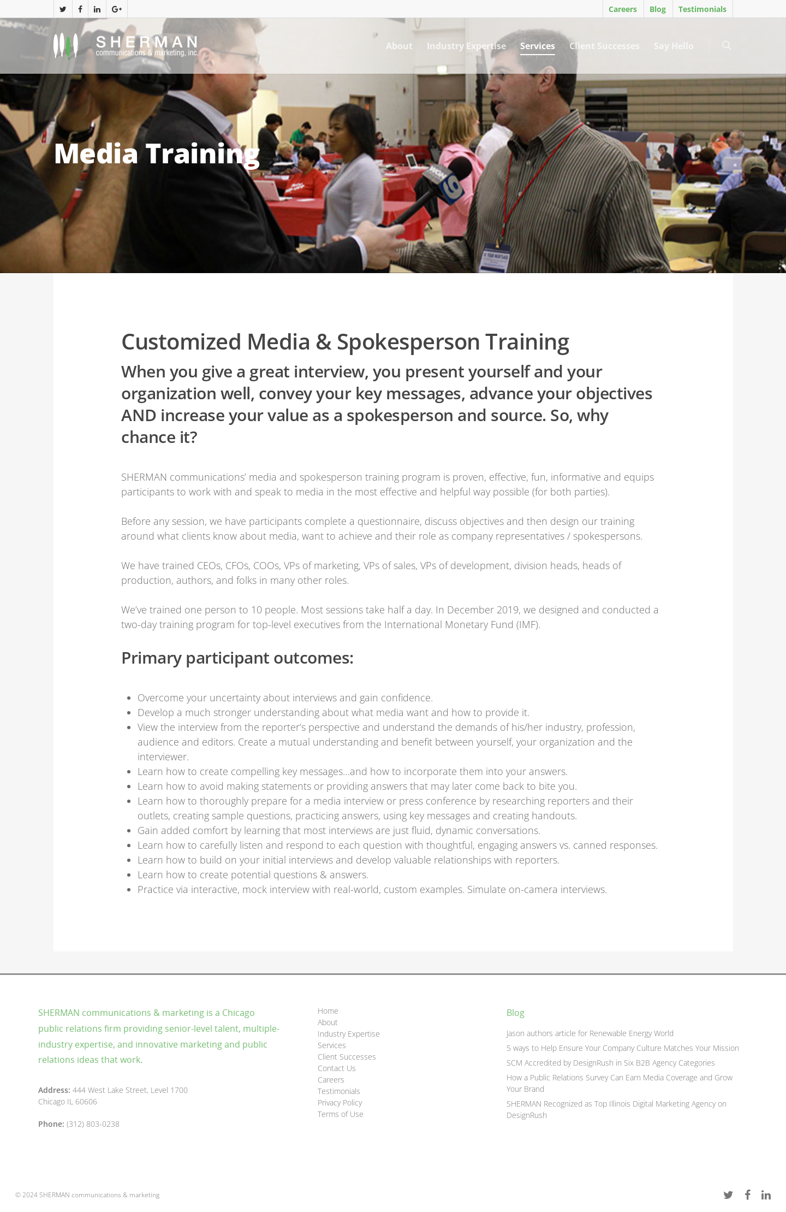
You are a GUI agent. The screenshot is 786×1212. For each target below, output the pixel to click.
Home (328, 1011)
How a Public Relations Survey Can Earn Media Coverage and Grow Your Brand (620, 1083)
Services (537, 46)
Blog (658, 9)
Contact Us (337, 1068)
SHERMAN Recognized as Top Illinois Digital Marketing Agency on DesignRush (617, 1109)
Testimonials (702, 9)
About (399, 46)
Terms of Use (341, 1114)
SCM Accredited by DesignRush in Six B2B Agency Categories (611, 1062)
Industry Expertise (466, 46)
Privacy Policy (340, 1102)
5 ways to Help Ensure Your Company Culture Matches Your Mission (623, 1048)
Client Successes (604, 46)
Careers (623, 9)
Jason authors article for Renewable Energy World (590, 1033)
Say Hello (674, 46)
